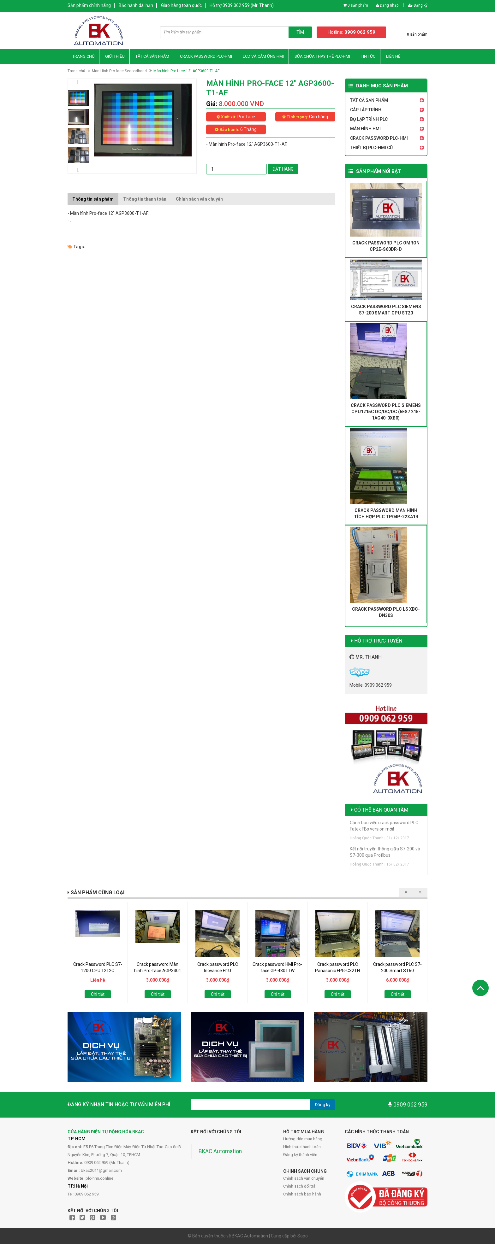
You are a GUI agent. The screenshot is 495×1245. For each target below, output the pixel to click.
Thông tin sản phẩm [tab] (93, 199)
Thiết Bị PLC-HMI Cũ (371, 148)
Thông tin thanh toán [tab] (144, 199)
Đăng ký (417, 5)
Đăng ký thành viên (300, 1155)
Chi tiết (97, 995)
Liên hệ (393, 57)
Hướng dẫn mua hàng (302, 1139)
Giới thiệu (115, 57)
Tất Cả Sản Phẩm (152, 57)
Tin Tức (368, 57)
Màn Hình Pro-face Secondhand (119, 71)
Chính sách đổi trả (299, 1187)
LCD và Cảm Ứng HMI (263, 57)
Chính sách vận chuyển (303, 1179)
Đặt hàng (283, 169)
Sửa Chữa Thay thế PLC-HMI (322, 57)
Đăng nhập (387, 5)
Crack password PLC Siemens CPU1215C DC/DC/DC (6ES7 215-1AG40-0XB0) (386, 412)
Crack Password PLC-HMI (206, 57)
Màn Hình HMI (365, 129)
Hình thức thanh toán (302, 1147)
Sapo (302, 1236)
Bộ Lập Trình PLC (369, 120)
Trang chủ (83, 57)
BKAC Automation (220, 1152)
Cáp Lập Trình (365, 110)
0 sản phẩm (358, 5)
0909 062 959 (407, 1105)
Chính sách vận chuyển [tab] (199, 199)
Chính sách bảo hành (302, 1195)
